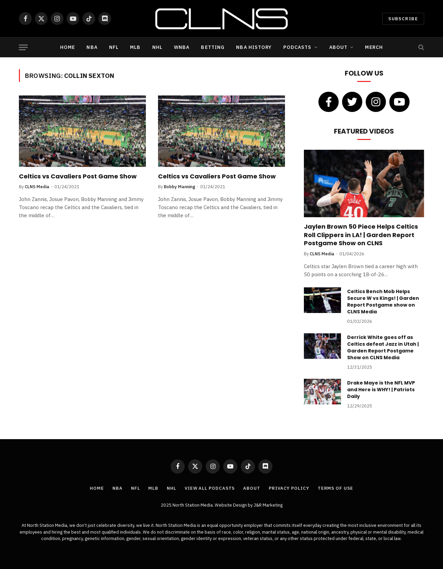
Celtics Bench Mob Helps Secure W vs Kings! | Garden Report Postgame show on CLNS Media (383, 301)
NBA (91, 47)
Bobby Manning (179, 187)
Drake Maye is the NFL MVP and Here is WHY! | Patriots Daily (381, 389)
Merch (374, 47)
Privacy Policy (289, 488)
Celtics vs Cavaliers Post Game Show (78, 176)
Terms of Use (335, 488)
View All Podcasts (210, 488)
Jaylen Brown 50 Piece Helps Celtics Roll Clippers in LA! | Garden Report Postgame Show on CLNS (361, 235)
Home (67, 47)
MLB (135, 47)
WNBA (181, 47)
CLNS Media (37, 187)
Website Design (231, 505)
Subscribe (403, 19)
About (338, 47)
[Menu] (23, 47)
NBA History (253, 47)
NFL (114, 47)
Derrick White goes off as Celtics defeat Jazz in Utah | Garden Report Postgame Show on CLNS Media (383, 347)
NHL (157, 47)
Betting (213, 47)
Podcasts (297, 47)
